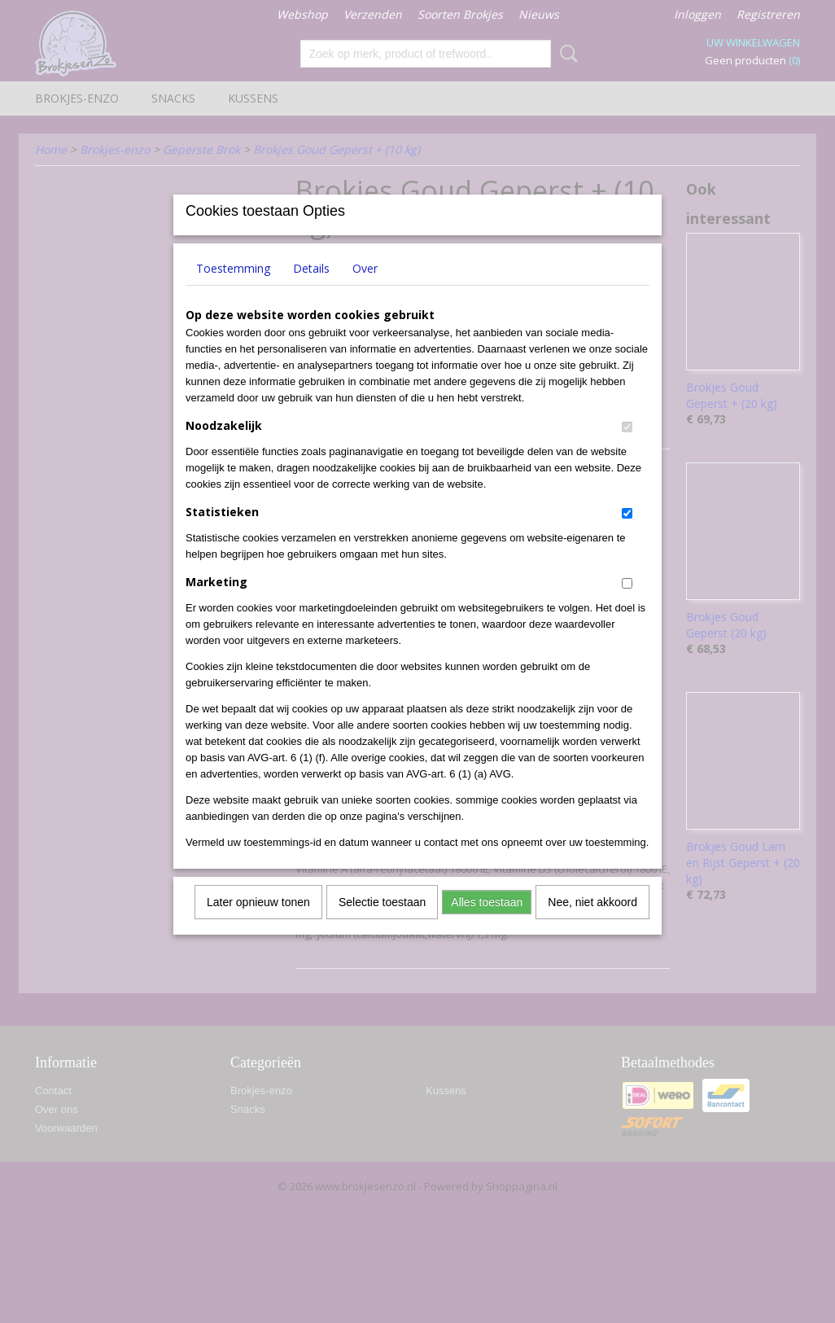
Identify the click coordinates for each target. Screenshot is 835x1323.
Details (311, 289)
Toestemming (233, 289)
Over (365, 289)
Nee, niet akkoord (592, 923)
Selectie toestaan (382, 923)
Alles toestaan (486, 923)
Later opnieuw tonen (258, 923)
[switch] (627, 448)
